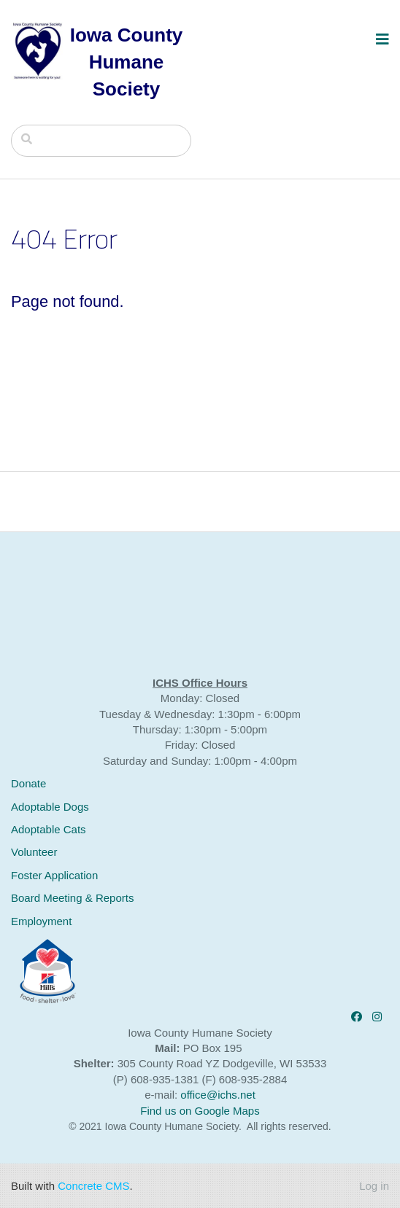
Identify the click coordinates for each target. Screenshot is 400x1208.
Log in (374, 1186)
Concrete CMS (93, 1186)
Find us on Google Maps (199, 1110)
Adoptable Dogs (50, 806)
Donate (28, 783)
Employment (41, 921)
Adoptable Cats (48, 829)
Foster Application (54, 875)
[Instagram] (377, 1016)
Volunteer (34, 852)
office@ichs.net (217, 1094)
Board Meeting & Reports (72, 898)
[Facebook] (356, 1016)
